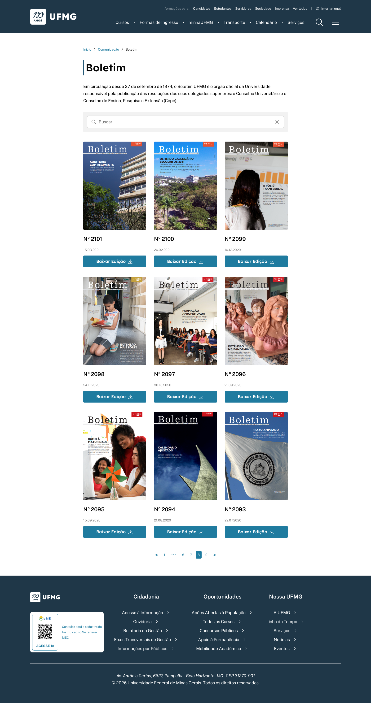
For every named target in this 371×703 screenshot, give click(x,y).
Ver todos (300, 8)
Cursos (122, 22)
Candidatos (201, 8)
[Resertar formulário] (277, 122)
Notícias (282, 639)
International (328, 8)
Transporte (234, 22)
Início (87, 49)
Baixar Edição (114, 261)
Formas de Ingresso (159, 22)
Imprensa (282, 8)
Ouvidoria (142, 621)
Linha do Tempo (281, 621)
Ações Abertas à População (219, 612)
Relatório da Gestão (142, 630)
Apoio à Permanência (218, 639)
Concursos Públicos (219, 630)
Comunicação (108, 49)
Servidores (243, 8)
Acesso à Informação (142, 612)
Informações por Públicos (142, 648)
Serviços (295, 22)
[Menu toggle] (335, 22)
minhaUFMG (201, 22)
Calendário (266, 22)
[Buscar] (94, 122)
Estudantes (222, 8)
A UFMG (282, 612)
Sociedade (263, 8)
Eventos (282, 648)
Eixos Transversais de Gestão (142, 639)
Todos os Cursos (218, 621)
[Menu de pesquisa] (319, 22)
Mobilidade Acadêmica (218, 648)
